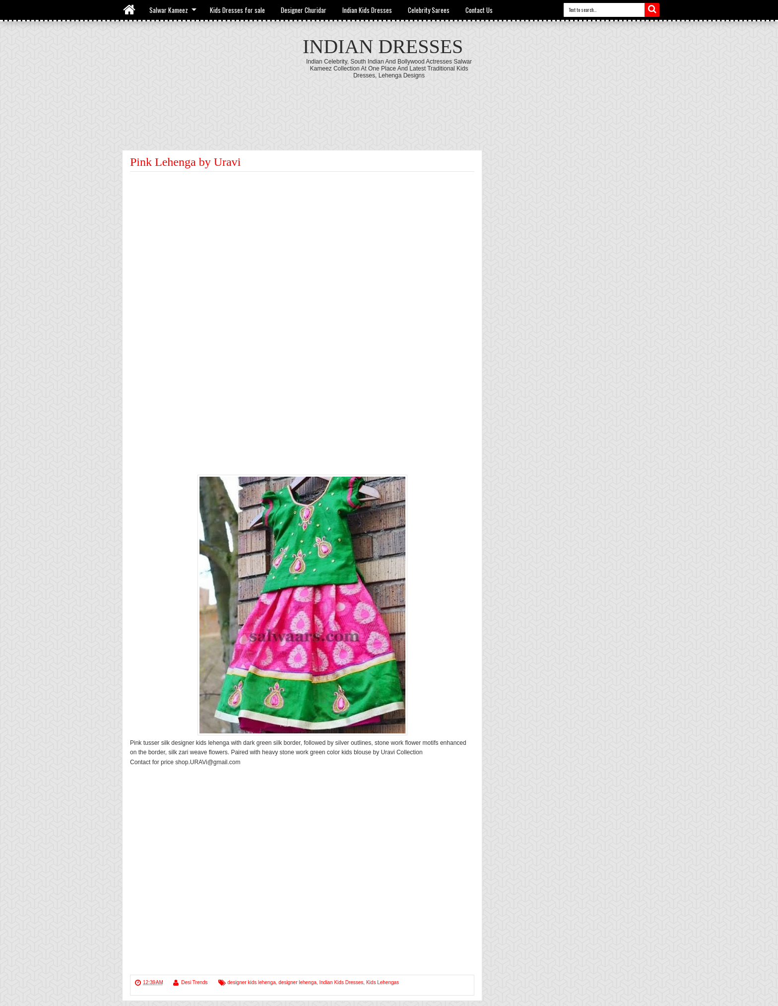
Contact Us (479, 10)
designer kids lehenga (251, 982)
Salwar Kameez (168, 10)
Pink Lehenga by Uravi (185, 161)
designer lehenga (297, 982)
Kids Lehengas (382, 982)
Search (652, 10)
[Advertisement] (389, 106)
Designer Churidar (303, 10)
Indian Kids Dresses (367, 10)
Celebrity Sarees (429, 10)
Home (130, 10)
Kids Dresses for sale (237, 10)
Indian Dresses (383, 46)
